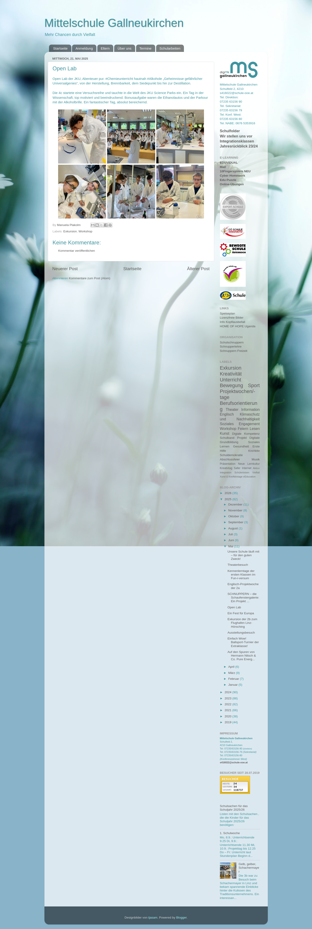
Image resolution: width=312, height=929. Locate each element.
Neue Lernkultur (249, 463)
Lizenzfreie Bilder (232, 317)
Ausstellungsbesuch (241, 632)
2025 (228, 499)
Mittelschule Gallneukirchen (114, 23)
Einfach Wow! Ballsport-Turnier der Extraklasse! (243, 642)
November (235, 510)
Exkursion (70, 231)
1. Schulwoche (230, 833)
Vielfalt (256, 472)
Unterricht (230, 380)
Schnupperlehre (231, 346)
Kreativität (231, 374)
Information (250, 409)
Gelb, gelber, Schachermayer (249, 867)
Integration (226, 472)
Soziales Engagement (240, 424)
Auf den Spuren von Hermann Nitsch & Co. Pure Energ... (241, 655)
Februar (234, 678)
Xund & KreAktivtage (231, 476)
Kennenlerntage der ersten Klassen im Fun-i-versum (241, 574)
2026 (228, 493)
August (233, 528)
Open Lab (234, 607)
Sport (254, 385)
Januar (233, 684)
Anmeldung (84, 48)
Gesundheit (241, 446)
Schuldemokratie (231, 455)
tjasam (152, 917)
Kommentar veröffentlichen (76, 250)
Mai (231, 546)
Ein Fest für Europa (240, 613)
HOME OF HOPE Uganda (237, 326)
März (232, 673)
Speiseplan (227, 313)
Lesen (255, 428)
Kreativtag (226, 468)
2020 (228, 716)
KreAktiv (254, 450)
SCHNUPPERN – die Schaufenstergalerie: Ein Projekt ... (243, 597)
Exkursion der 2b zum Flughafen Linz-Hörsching (242, 622)
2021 (228, 710)
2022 (228, 704)
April (231, 666)
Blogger (181, 917)
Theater (232, 409)
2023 (228, 698)
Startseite (60, 48)
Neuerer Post (65, 268)
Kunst (224, 433)
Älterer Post (198, 268)
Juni (231, 540)
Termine (145, 48)
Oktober (234, 516)
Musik (256, 459)
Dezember (235, 504)
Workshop (86, 231)
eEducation (249, 476)
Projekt (242, 437)
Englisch (227, 414)
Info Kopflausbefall (232, 322)
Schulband (227, 437)
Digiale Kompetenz (246, 433)
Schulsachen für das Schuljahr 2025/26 (234, 807)
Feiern (243, 428)
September (236, 522)
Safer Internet (242, 468)
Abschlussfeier (230, 459)
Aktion (256, 468)
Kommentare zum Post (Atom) (89, 278)
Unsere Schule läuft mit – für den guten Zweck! (243, 555)
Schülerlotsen (242, 472)
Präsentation (227, 463)
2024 (228, 692)
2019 (228, 722)
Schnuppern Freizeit (234, 351)
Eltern (105, 48)
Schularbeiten (170, 48)
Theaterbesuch (237, 564)
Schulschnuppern (232, 342)
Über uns (125, 48)
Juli (231, 534)
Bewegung (231, 385)
